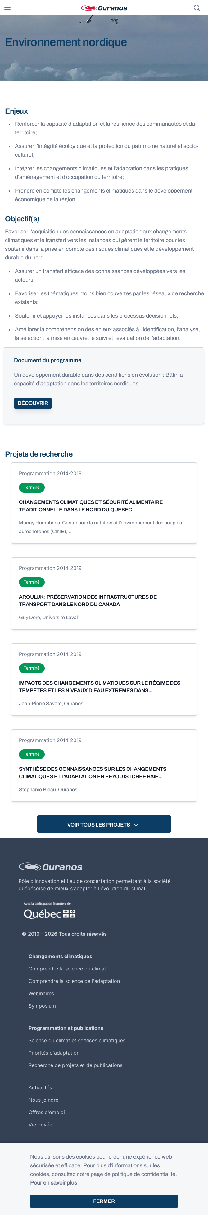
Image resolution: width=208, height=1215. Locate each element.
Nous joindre (43, 1100)
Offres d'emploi (47, 1112)
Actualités (40, 1087)
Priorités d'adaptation (54, 1053)
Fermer (104, 1201)
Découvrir (33, 403)
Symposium (42, 1006)
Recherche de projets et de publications (75, 1065)
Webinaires (41, 993)
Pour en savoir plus (53, 1183)
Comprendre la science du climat (67, 968)
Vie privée (40, 1125)
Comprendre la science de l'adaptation (74, 981)
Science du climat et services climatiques (77, 1040)
